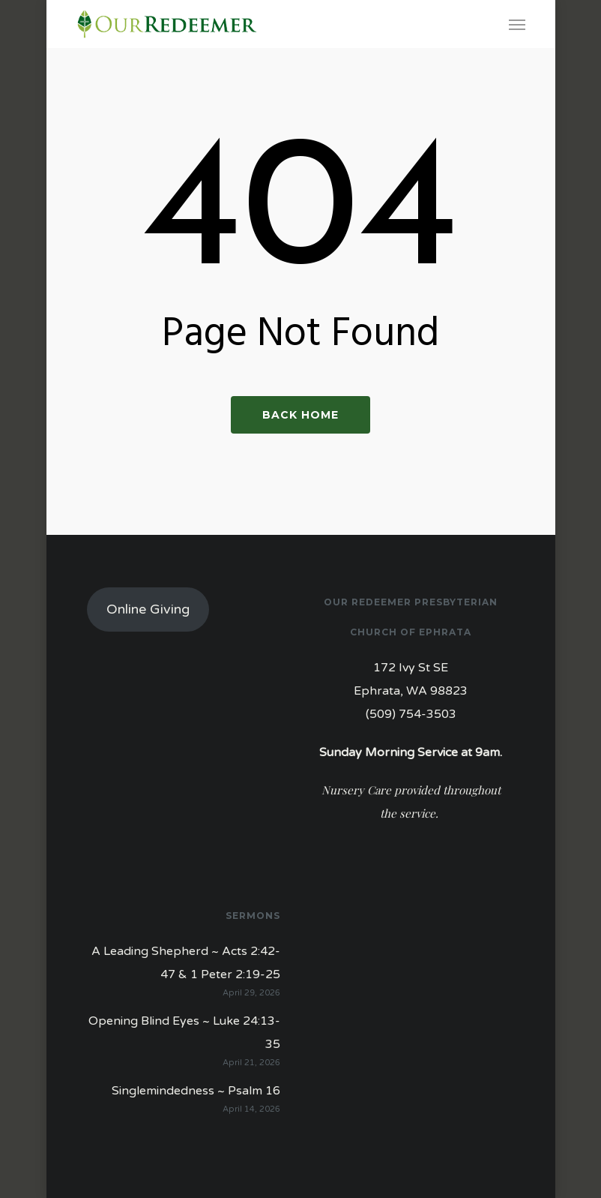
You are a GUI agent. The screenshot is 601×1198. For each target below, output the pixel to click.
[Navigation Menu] (517, 24)
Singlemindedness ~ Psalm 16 (196, 1090)
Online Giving (148, 609)
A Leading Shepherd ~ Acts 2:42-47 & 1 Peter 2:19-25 (185, 963)
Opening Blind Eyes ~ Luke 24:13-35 (184, 1032)
